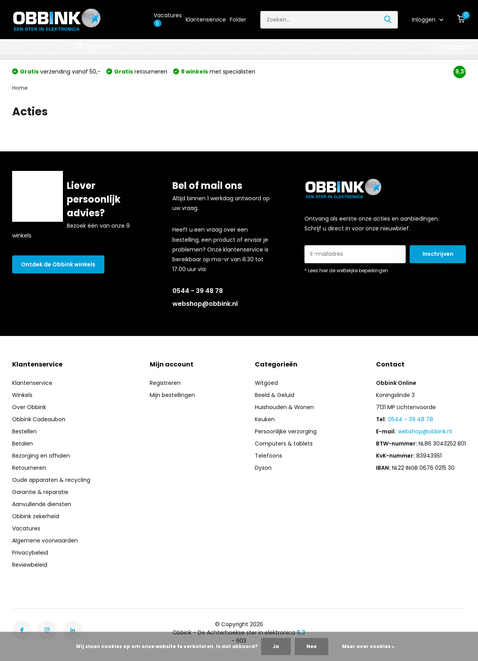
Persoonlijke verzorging (229, 49)
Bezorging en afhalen (41, 456)
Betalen (22, 443)
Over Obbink (29, 407)
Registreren (165, 383)
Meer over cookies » (368, 646)
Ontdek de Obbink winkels (58, 264)
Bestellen (24, 431)
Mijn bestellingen (172, 395)
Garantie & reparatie (40, 492)
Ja (276, 646)
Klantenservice (206, 19)
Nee (311, 646)
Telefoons (356, 49)
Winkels (418, 49)
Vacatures (168, 19)
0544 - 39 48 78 (197, 290)
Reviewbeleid (29, 565)
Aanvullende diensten (41, 504)
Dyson (389, 49)
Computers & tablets (302, 49)
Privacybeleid (30, 553)
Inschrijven (438, 254)
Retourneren (29, 468)
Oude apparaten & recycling (51, 480)
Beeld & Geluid (67, 49)
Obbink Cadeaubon (38, 419)
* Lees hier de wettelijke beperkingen (346, 270)
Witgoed (24, 49)
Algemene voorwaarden (45, 540)
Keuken (176, 49)
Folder (238, 19)
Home (20, 88)
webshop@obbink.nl (205, 303)
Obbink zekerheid (35, 516)
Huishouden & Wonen (127, 49)
